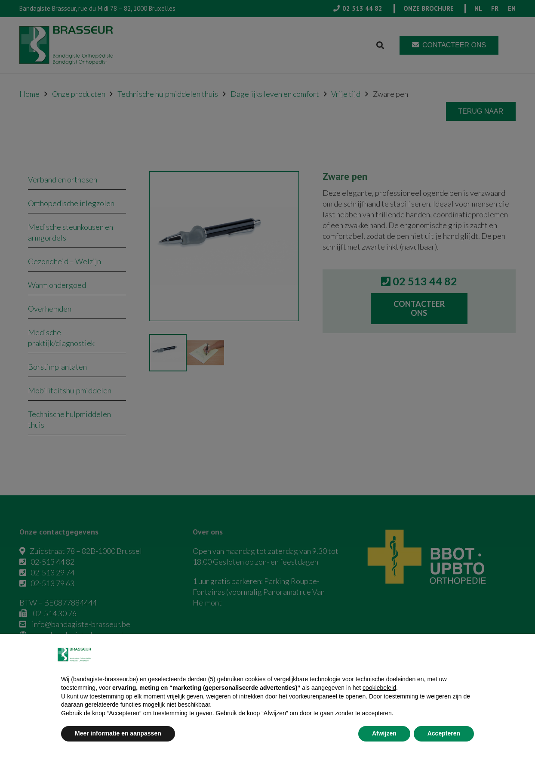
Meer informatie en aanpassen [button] (118, 733)
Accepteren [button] (443, 733)
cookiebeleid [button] (379, 687)
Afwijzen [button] (384, 733)
